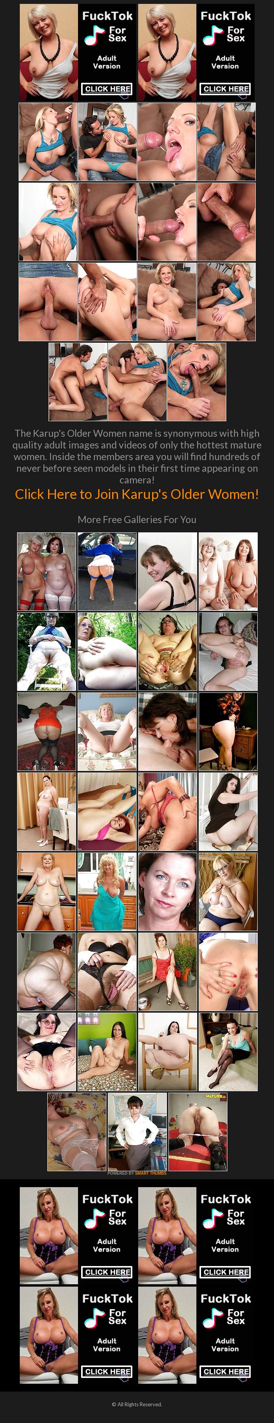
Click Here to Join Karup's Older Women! (137, 493)
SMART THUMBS (150, 1173)
